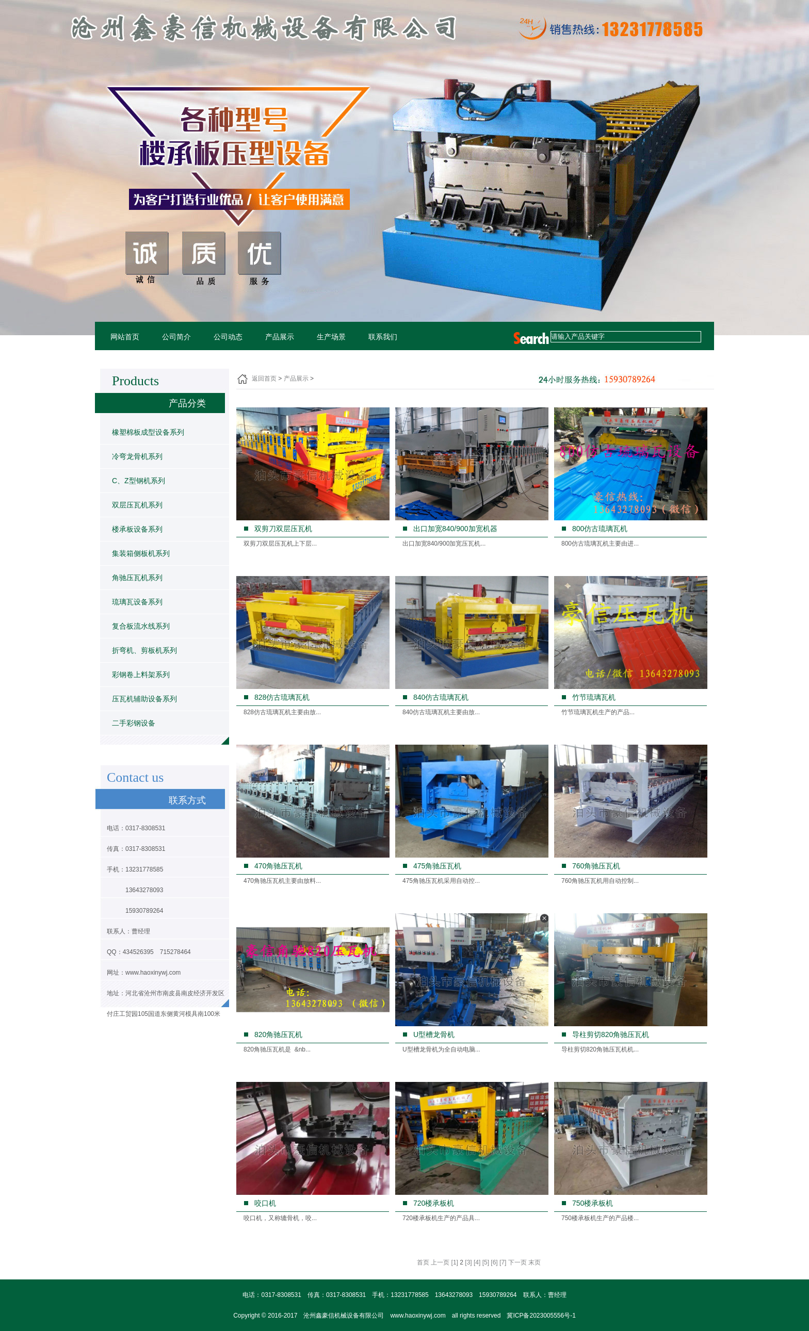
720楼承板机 (433, 1203)
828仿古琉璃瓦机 (282, 697)
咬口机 (265, 1203)
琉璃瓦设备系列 (137, 602)
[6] (494, 1262)
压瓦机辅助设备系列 (144, 699)
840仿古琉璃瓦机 (440, 697)
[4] (477, 1262)
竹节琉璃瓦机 (594, 697)
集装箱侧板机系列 (141, 553)
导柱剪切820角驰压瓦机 (610, 1034)
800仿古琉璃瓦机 (599, 528)
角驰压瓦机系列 (137, 577)
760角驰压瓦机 (596, 866)
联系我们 (382, 337)
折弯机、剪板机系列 (144, 650)
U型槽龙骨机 (434, 1034)
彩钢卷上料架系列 (141, 674)
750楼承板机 (592, 1203)
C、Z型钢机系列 (138, 480)
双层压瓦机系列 (137, 505)
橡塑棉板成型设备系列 (148, 432)
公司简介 (176, 337)
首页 (423, 1262)
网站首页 (124, 337)
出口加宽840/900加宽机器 (455, 528)
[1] (454, 1262)
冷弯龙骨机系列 (137, 456)
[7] (502, 1262)
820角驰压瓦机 (278, 1034)
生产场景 (331, 337)
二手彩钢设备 (133, 723)
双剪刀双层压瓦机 (283, 528)
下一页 (517, 1262)
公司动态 (228, 337)
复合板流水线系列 (141, 626)
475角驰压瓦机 (437, 866)
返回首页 (264, 378)
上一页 (440, 1262)
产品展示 (279, 337)
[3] (468, 1262)
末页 (534, 1262)
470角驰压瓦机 (278, 866)
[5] (485, 1262)
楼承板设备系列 (137, 529)
